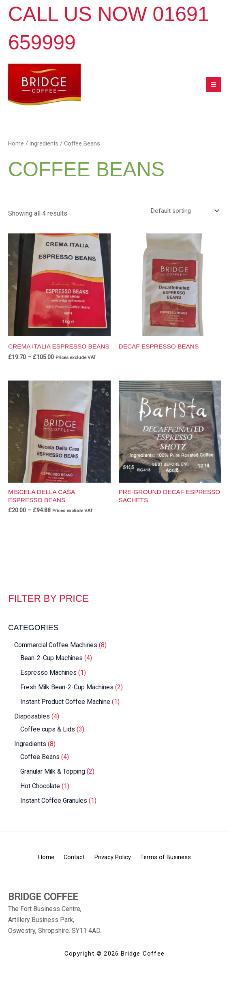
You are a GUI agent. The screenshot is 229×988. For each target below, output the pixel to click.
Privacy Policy (116, 871)
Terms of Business (176, 871)
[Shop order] (183, 216)
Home (16, 148)
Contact (71, 871)
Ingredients (45, 148)
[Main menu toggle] (213, 86)
